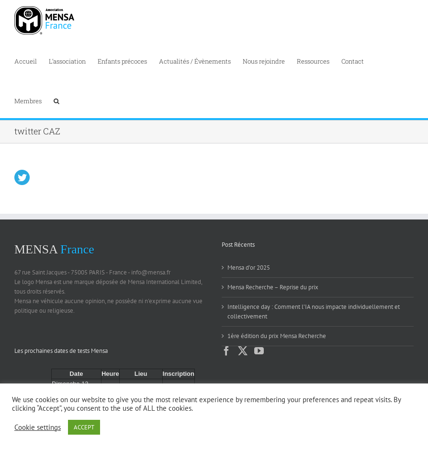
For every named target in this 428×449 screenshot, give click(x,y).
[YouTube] (259, 351)
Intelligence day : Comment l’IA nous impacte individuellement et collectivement (313, 311)
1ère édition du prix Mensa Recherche (276, 336)
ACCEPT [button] (84, 427)
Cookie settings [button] (37, 427)
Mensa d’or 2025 (248, 267)
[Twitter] (243, 351)
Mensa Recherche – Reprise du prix (272, 287)
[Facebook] (226, 351)
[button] (56, 100)
